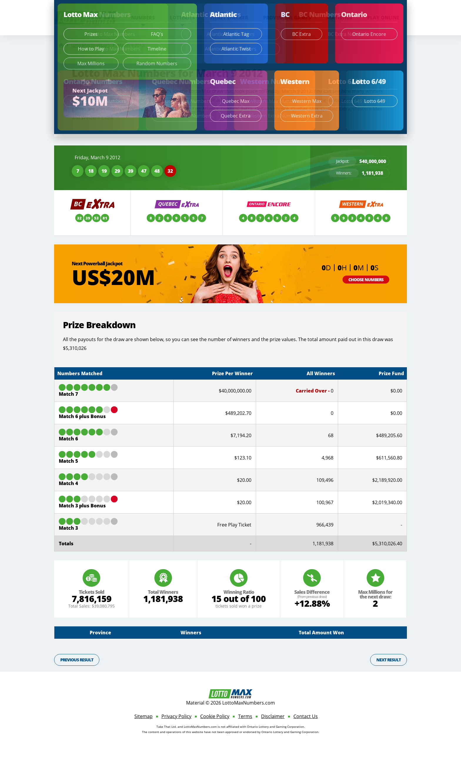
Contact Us (305, 716)
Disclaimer (273, 716)
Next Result (388, 660)
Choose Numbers (365, 279)
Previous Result (76, 660)
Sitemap (143, 716)
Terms (245, 716)
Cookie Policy (214, 716)
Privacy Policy (176, 716)
